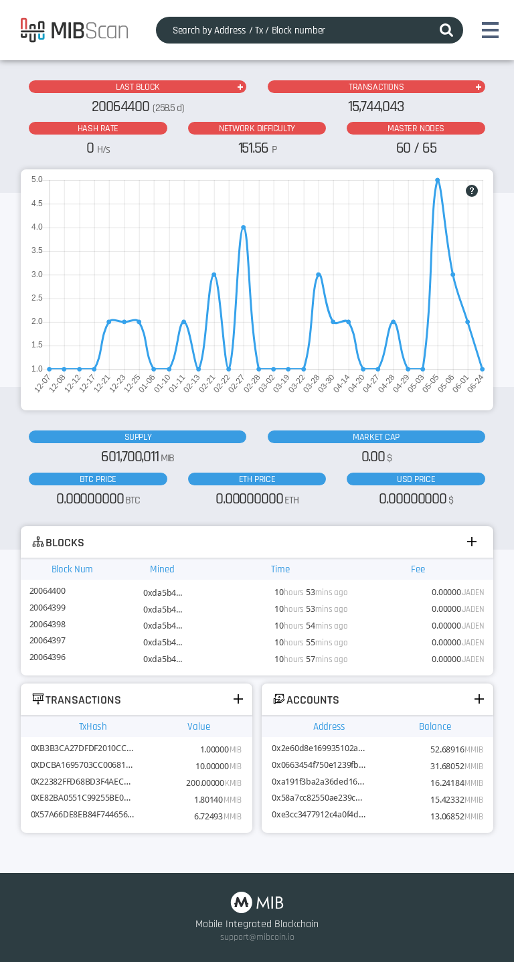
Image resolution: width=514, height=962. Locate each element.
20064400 (47, 591)
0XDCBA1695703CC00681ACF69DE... (83, 765)
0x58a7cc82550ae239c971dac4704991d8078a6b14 (318, 798)
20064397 (47, 640)
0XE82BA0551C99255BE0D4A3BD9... (83, 798)
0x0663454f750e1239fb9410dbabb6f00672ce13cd (318, 765)
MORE (240, 86)
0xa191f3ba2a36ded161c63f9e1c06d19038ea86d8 (318, 782)
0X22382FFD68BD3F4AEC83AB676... (83, 782)
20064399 (47, 608)
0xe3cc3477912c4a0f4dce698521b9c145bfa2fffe (318, 814)
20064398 (47, 624)
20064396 (47, 657)
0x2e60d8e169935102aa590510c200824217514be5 (318, 748)
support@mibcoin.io (257, 937)
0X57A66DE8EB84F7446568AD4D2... (83, 814)
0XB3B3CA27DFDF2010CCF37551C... (83, 748)
